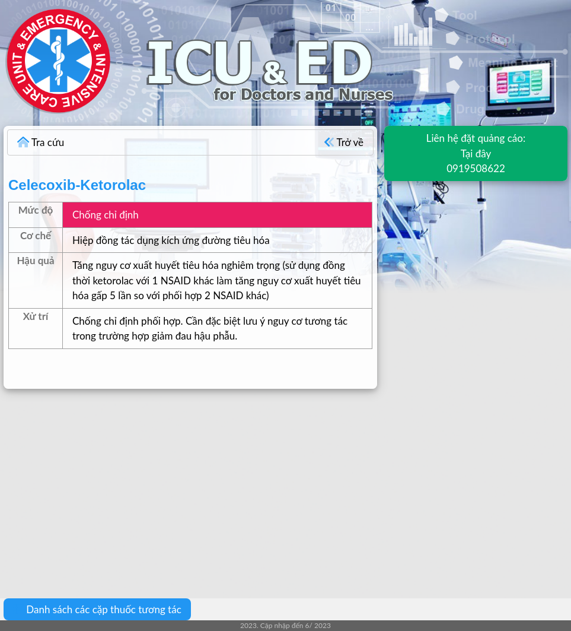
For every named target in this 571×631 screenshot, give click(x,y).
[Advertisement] (285, 485)
